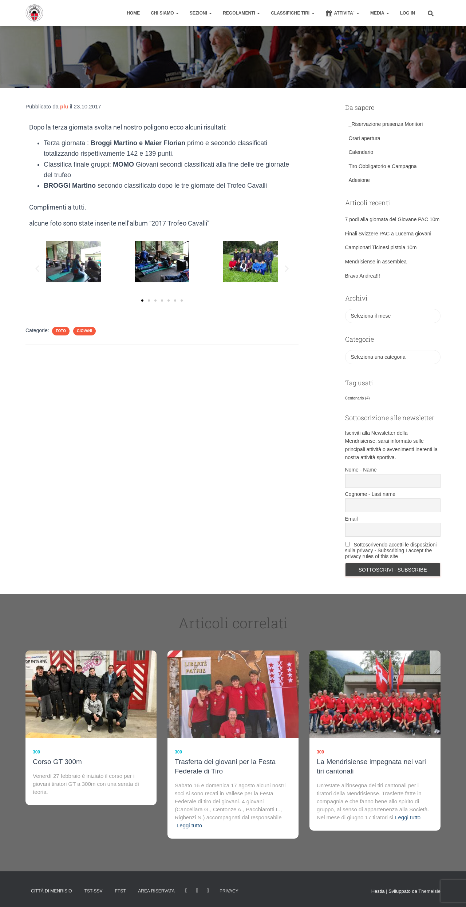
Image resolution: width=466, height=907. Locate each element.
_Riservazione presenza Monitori (386, 124)
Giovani (84, 331)
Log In (407, 13)
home (133, 13)
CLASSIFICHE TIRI (292, 13)
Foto (61, 331)
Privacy (229, 891)
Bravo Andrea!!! (362, 276)
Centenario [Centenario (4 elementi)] (357, 398)
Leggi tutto (189, 825)
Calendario (361, 152)
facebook (186, 890)
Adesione (359, 180)
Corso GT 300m (57, 761)
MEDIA (379, 13)
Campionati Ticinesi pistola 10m (381, 247)
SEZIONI (201, 13)
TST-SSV (93, 891)
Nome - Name (361, 470)
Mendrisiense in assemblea (376, 261)
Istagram (197, 890)
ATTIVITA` (342, 13)
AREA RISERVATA (156, 891)
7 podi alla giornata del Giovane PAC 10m (392, 219)
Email (351, 519)
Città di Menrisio (51, 891)
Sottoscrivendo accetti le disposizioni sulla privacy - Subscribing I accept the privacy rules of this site (391, 550)
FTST (120, 891)
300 (36, 752)
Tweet (208, 890)
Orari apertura (364, 138)
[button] (37, 268)
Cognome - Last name (370, 494)
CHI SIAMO (165, 13)
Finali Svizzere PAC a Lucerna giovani (388, 233)
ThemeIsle (429, 891)
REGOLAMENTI (241, 13)
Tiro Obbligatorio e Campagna (383, 166)
